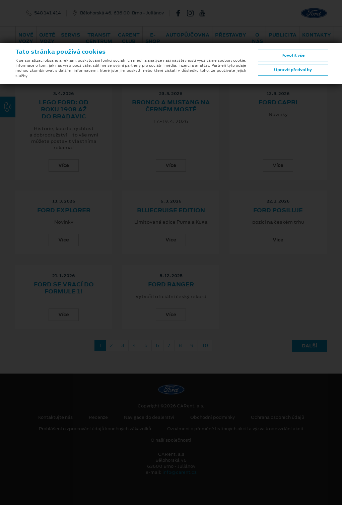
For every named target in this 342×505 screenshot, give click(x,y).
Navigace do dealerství (149, 417)
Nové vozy (25, 38)
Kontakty (316, 35)
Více (63, 165)
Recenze (98, 417)
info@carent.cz (179, 472)
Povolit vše (292, 55)
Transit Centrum (99, 38)
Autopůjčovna (187, 35)
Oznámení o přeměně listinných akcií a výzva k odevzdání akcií (235, 429)
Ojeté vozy (47, 38)
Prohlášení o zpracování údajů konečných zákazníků (95, 429)
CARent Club (129, 38)
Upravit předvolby (293, 69)
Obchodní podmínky (212, 417)
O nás (257, 38)
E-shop (152, 38)
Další (309, 345)
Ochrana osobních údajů (277, 417)
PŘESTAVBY (230, 35)
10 (205, 345)
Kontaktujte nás (55, 417)
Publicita (282, 35)
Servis (70, 35)
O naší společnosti (171, 440)
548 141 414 (47, 13)
